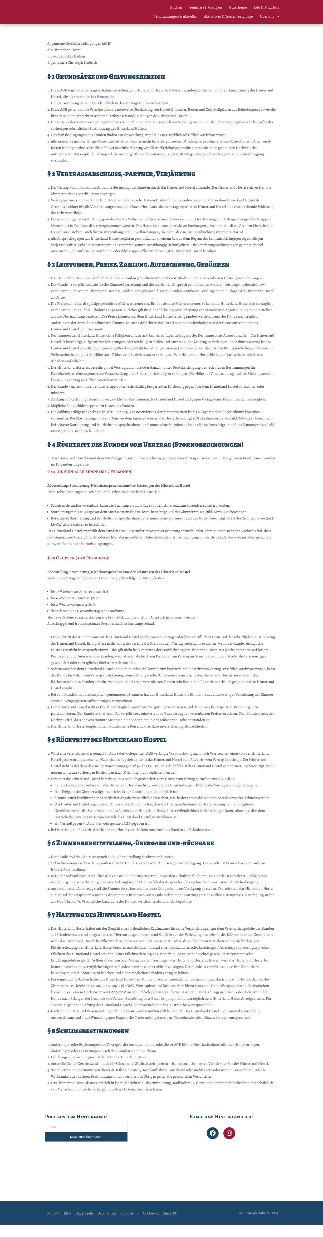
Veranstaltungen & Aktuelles (175, 16)
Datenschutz (107, 1225)
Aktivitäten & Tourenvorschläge (228, 16)
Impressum (130, 1225)
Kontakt (53, 1225)
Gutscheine (238, 7)
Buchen (176, 7)
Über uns (270, 16)
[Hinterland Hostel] (161, 1183)
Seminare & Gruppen (205, 7)
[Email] (86, 1138)
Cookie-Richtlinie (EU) (160, 1225)
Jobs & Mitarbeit (266, 7)
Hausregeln (105, 97)
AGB (67, 1225)
